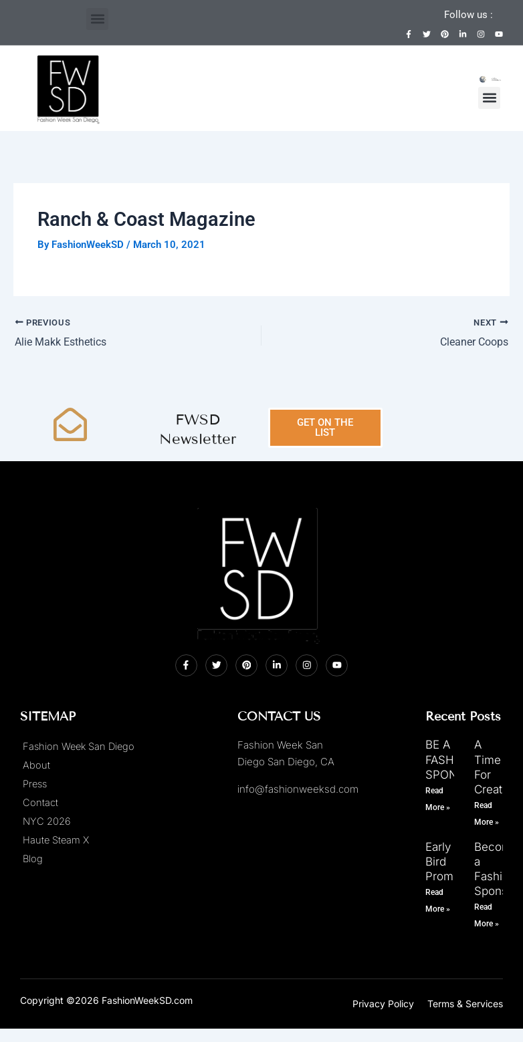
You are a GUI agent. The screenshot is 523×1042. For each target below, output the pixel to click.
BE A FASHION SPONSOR (453, 760)
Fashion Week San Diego (78, 747)
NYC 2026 (47, 822)
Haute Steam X (56, 841)
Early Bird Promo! (444, 861)
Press (35, 785)
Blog (33, 860)
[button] (97, 19)
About (36, 766)
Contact (40, 803)
